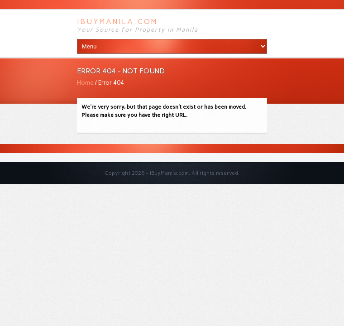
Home (85, 82)
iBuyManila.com (117, 21)
